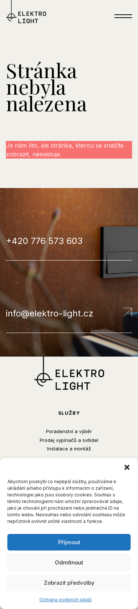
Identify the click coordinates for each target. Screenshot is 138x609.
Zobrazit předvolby (69, 582)
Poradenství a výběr (69, 431)
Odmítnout (69, 562)
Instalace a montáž (69, 449)
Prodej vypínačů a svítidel (69, 440)
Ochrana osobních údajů (65, 599)
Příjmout (69, 542)
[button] (127, 467)
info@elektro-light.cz (69, 313)
